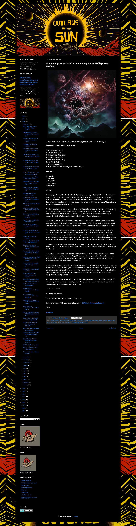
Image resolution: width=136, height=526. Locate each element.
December (27, 124)
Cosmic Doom (80, 320)
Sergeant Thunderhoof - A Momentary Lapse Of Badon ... (30, 140)
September (27, 362)
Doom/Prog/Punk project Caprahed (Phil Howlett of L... (30, 150)
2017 (23, 405)
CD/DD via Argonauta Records (93, 303)
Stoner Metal (68, 322)
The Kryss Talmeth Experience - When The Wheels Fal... (30, 296)
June (25, 371)
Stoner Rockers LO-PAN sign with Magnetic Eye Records (31, 215)
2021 (23, 394)
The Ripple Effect (26, 495)
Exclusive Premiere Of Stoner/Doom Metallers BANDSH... (31, 246)
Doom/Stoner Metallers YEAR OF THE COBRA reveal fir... (30, 340)
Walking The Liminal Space (29, 483)
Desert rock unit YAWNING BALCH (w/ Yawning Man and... (31, 189)
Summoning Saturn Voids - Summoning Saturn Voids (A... (31, 209)
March (26, 379)
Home (81, 328)
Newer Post (49, 328)
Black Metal (73, 320)
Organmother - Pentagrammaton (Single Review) (31, 289)
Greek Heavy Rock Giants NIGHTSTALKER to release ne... (31, 232)
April (25, 376)
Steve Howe (61, 322)
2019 (23, 399)
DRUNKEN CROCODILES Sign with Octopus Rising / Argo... (31, 183)
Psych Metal (107, 320)
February (26, 382)
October (26, 359)
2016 (23, 408)
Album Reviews (55, 320)
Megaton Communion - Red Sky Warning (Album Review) (31, 258)
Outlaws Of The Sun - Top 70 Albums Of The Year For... (30, 162)
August (26, 365)
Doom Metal (87, 320)
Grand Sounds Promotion (97, 320)
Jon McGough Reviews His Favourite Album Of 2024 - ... (31, 156)
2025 (23, 118)
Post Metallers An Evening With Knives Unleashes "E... (30, 264)
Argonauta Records (64, 320)
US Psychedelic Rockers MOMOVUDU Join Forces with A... (31, 199)
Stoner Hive (24, 492)
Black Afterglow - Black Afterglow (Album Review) (29, 128)
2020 (23, 396)
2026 (23, 116)
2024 (23, 121)
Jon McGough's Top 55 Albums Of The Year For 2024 (31, 134)
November (27, 357)
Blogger (76, 516)
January (26, 385)
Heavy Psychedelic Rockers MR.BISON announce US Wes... (31, 313)
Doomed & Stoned (26, 487)
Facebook (49, 312)
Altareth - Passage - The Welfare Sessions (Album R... (30, 324)
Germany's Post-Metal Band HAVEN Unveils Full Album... (31, 301)
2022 (23, 391)
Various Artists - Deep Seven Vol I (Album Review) (29, 275)
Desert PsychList (26, 480)
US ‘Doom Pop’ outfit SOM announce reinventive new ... (31, 334)
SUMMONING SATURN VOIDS (80, 322)
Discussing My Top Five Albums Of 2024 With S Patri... (30, 226)
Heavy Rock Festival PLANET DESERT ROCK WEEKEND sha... (31, 252)
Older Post (113, 328)
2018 (23, 402)
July (25, 368)
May (25, 373)
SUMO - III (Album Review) (30, 345)
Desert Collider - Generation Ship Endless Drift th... (31, 307)
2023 (23, 388)
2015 (23, 411)
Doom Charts (25, 485)
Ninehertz (24, 490)
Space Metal (54, 322)
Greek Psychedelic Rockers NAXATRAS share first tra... (31, 168)
